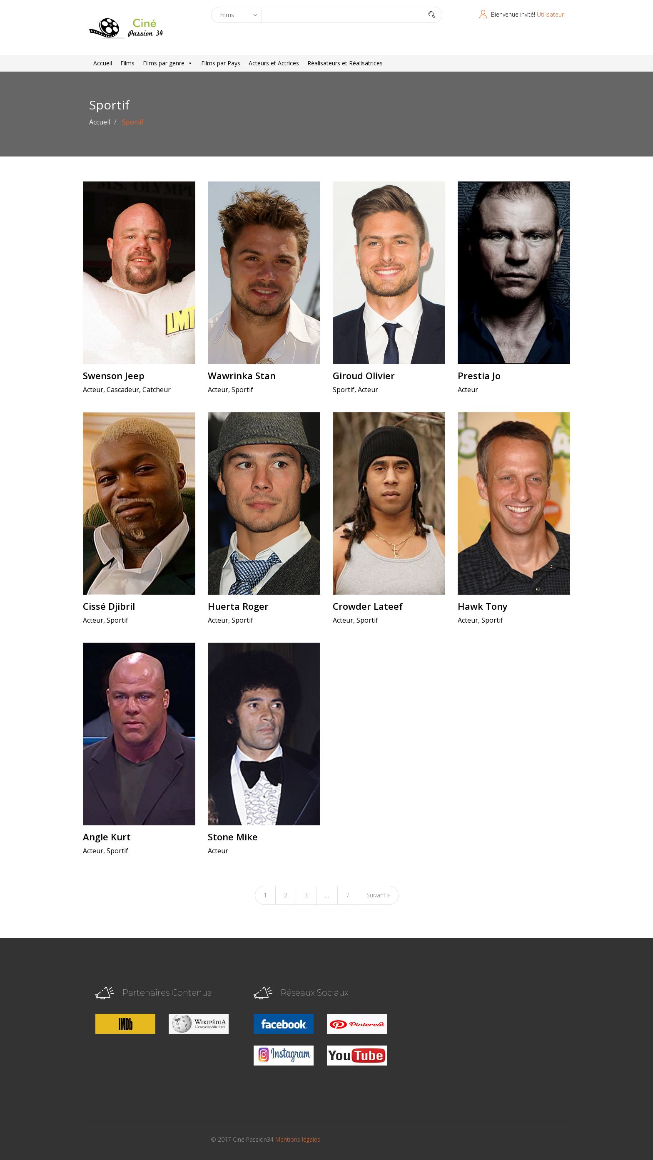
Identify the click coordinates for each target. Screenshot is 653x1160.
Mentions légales (297, 1139)
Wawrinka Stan (242, 375)
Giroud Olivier (364, 375)
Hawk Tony (483, 606)
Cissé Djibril (109, 606)
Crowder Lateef (368, 606)
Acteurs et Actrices (274, 63)
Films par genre (168, 63)
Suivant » (378, 895)
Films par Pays (220, 63)
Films (127, 63)
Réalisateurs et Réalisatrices (345, 63)
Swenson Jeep (114, 375)
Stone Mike (233, 836)
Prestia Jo (479, 375)
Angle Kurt (107, 836)
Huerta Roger (238, 606)
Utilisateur (550, 14)
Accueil (102, 63)
